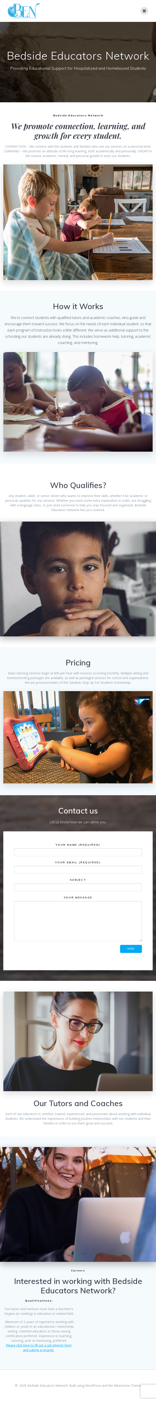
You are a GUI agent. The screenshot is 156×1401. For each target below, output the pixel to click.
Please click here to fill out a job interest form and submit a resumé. (39, 1347)
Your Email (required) (78, 867)
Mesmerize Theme (127, 1385)
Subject (78, 884)
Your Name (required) (78, 849)
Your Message (78, 918)
